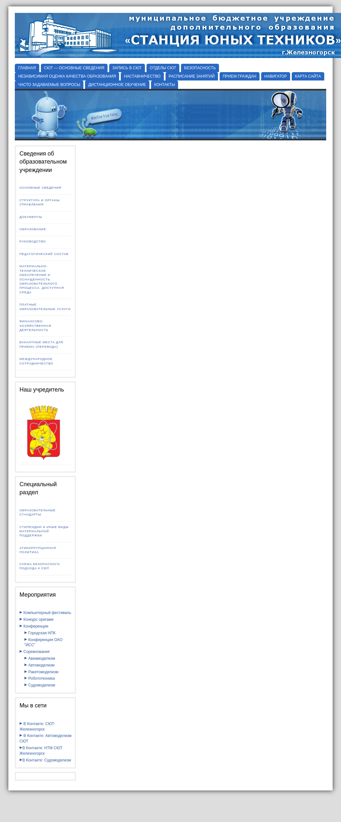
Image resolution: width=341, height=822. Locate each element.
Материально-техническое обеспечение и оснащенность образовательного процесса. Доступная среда (41, 279)
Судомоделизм (39, 685)
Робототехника (39, 678)
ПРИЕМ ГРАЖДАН (239, 76)
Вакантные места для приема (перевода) (41, 344)
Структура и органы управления (39, 202)
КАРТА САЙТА (308, 76)
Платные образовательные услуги (45, 306)
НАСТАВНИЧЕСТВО (142, 76)
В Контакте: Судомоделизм (45, 760)
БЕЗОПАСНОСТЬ (200, 68)
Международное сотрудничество (36, 361)
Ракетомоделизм (41, 672)
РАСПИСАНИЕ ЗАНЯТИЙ (192, 76)
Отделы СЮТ (163, 68)
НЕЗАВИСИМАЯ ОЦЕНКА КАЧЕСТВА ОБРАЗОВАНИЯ (67, 76)
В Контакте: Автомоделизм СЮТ (45, 738)
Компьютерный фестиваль (45, 612)
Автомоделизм (39, 665)
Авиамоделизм (39, 658)
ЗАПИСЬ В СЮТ (127, 68)
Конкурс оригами (36, 619)
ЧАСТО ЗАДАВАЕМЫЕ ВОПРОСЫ (49, 84)
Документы (30, 217)
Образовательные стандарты (37, 512)
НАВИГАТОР (275, 76)
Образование (32, 229)
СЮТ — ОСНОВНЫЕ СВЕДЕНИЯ (74, 68)
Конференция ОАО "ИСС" (43, 642)
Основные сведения (40, 187)
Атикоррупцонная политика (37, 550)
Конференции (33, 626)
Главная (27, 68)
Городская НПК (39, 633)
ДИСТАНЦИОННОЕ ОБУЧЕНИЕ (117, 84)
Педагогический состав (43, 254)
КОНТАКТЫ (164, 84)
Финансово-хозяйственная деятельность (35, 325)
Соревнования (34, 651)
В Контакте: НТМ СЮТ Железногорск (40, 751)
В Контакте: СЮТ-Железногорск (37, 727)
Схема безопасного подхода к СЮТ (39, 566)
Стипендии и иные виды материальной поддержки (44, 531)
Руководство (32, 241)
